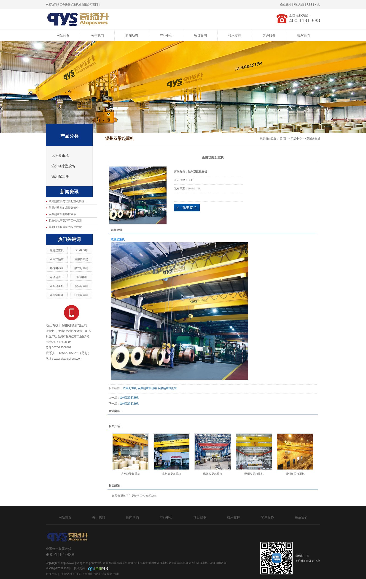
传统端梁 (81, 277)
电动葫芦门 (57, 277)
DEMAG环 (81, 250)
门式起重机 (81, 295)
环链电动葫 (57, 268)
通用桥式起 (81, 259)
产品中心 (166, 35)
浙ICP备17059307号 (59, 568)
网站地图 (298, 4)
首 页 (283, 138)
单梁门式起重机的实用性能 (65, 227)
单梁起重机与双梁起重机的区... (68, 201)
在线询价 (187, 207)
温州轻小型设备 (63, 166)
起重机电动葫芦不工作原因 (65, 220)
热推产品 (51, 574)
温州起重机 (60, 156)
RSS (309, 4)
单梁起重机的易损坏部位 (64, 207)
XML (317, 4)
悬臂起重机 (57, 250)
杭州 (110, 574)
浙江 (91, 574)
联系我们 (303, 35)
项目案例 (200, 35)
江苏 (78, 574)
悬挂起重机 (81, 286)
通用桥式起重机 (158, 563)
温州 (97, 574)
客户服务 (269, 35)
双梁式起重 (57, 259)
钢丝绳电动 (57, 295)
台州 (116, 574)
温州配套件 (60, 176)
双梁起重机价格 (147, 388)
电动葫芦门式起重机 (195, 563)
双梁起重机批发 (167, 388)
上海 (84, 574)
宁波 (103, 574)
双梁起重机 (57, 286)
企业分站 (285, 4)
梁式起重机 (81, 268)
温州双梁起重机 (129, 397)
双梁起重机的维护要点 (62, 214)
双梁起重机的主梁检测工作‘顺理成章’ (134, 495)
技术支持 (234, 35)
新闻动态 (131, 35)
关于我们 (97, 35)
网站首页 (63, 35)
